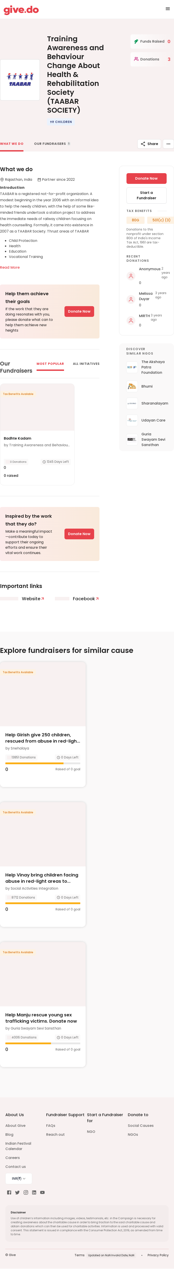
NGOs (133, 1134)
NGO (91, 1131)
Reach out (55, 1134)
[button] (61, 121)
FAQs (50, 1125)
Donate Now (79, 311)
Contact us (15, 1166)
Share (149, 144)
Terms (80, 1255)
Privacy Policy (158, 1255)
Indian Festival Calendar (18, 1146)
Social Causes (141, 1125)
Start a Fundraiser (146, 195)
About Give (15, 1125)
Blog (9, 1134)
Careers (12, 1157)
